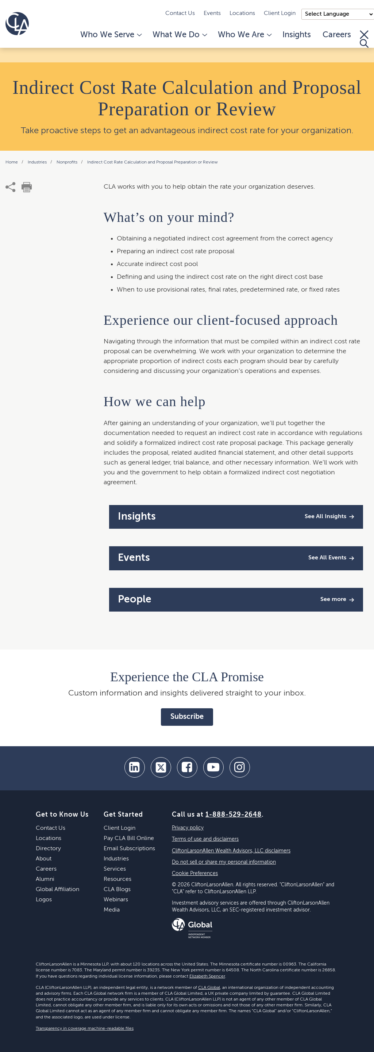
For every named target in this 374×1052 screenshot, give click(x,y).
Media (112, 910)
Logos (44, 900)
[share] (10, 187)
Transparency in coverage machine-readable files (85, 1028)
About (43, 859)
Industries (38, 162)
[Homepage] (17, 23)
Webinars (116, 900)
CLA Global (209, 988)
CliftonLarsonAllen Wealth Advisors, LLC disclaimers (231, 850)
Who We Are (244, 35)
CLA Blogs (117, 890)
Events (212, 13)
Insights (296, 35)
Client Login (280, 13)
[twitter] (161, 767)
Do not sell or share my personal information (224, 862)
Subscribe (187, 717)
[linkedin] (134, 767)
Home (12, 162)
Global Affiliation (57, 890)
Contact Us (180, 13)
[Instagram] (240, 767)
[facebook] (187, 767)
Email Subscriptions (129, 849)
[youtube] (213, 767)
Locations (242, 13)
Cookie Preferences (195, 873)
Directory (48, 849)
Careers (337, 35)
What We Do (179, 35)
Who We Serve (110, 35)
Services (115, 869)
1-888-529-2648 (233, 815)
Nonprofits (67, 162)
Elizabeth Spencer (207, 976)
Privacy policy (188, 828)
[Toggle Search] (364, 39)
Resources (117, 879)
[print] (27, 187)
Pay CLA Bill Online (129, 838)
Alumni (45, 879)
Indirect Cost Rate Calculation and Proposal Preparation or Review (152, 162)
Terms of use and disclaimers (205, 839)
